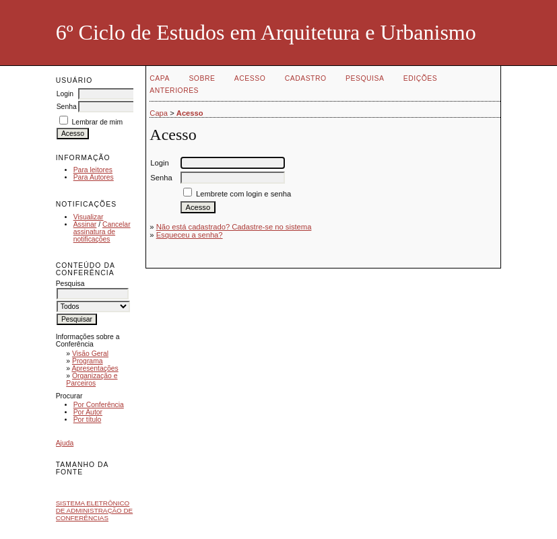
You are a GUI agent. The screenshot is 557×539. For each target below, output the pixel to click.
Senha (67, 106)
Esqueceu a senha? (189, 235)
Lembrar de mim (97, 122)
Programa (87, 361)
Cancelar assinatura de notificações (102, 232)
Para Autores (93, 177)
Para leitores (92, 170)
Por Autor (87, 412)
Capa (160, 78)
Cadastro (306, 78)
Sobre (202, 78)
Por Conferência (98, 404)
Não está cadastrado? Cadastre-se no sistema (234, 227)
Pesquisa (365, 78)
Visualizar (88, 217)
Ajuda (65, 443)
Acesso (249, 78)
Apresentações (94, 368)
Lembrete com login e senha (243, 194)
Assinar (85, 224)
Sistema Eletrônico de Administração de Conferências (94, 510)
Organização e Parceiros (91, 379)
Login (65, 94)
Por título (87, 419)
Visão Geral (90, 353)
